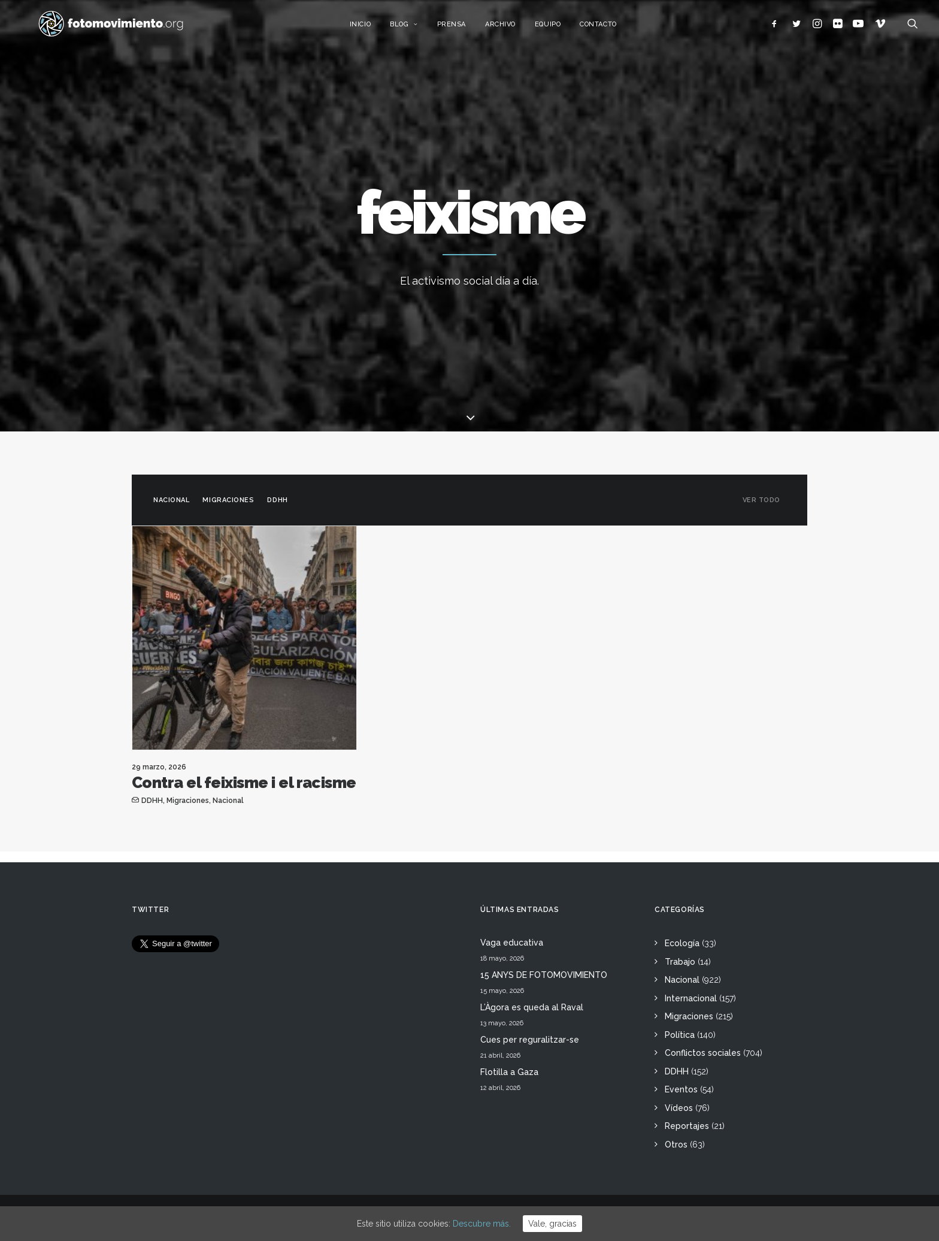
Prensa (463, 28)
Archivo (513, 28)
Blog (416, 28)
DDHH (277, 500)
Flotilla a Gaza (509, 1072)
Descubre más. (482, 1223)
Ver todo (761, 500)
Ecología (682, 943)
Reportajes (687, 1126)
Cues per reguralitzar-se (529, 1039)
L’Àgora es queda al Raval (531, 1007)
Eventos (681, 1089)
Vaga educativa (511, 942)
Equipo (560, 28)
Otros (676, 1144)
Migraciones (228, 500)
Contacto (610, 28)
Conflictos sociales (703, 1053)
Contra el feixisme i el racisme (244, 783)
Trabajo (680, 962)
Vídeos (679, 1108)
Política (680, 1035)
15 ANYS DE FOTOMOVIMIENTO (543, 975)
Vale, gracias (552, 1223)
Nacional (171, 500)
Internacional (691, 998)
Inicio (372, 28)
